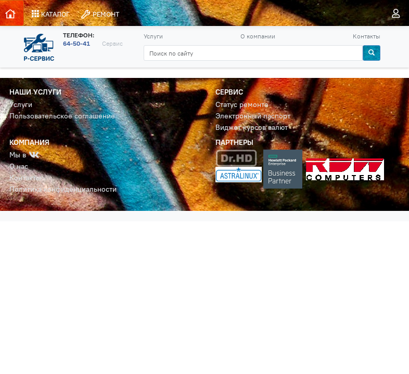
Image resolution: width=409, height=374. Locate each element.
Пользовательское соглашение (62, 116)
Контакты (366, 36)
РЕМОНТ (100, 14)
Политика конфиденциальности (63, 189)
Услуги (153, 36)
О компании (257, 36)
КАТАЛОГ (51, 14)
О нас (18, 166)
